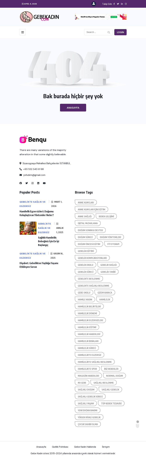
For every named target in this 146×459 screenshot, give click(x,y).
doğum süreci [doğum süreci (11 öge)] (85, 237)
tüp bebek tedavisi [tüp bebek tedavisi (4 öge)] (111, 403)
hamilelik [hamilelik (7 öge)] (104, 299)
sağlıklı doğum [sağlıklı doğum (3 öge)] (86, 389)
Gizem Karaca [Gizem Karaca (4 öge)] (105, 292)
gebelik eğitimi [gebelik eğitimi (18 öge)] (86, 251)
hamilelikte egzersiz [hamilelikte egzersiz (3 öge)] (89, 355)
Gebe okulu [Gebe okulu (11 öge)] (84, 292)
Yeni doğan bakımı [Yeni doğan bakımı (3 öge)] (87, 410)
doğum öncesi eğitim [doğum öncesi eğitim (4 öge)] (89, 244)
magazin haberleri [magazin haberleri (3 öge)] (88, 375)
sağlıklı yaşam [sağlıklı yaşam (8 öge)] (86, 403)
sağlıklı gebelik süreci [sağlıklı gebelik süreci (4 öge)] (90, 396)
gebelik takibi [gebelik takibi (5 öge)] (108, 272)
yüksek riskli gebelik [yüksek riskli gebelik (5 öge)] (89, 417)
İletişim (106, 446)
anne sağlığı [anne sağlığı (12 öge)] (85, 216)
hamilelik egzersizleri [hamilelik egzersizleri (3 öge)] (90, 320)
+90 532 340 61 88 (32, 169)
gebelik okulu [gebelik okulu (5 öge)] (85, 265)
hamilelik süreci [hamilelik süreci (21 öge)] (87, 348)
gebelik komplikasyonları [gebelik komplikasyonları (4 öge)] (92, 258)
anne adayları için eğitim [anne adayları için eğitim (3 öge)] (91, 209)
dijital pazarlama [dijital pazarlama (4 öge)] (88, 223)
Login (120, 32)
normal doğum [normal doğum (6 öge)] (114, 375)
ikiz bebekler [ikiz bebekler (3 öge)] (111, 369)
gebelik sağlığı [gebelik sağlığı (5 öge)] (108, 265)
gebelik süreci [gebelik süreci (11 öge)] (85, 272)
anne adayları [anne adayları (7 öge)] (86, 202)
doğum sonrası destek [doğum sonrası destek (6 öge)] (90, 230)
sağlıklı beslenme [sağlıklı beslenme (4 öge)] (104, 382)
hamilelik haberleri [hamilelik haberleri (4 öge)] (89, 334)
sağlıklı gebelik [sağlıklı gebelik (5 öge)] (110, 389)
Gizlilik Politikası (60, 446)
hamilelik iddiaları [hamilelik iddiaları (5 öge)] (88, 341)
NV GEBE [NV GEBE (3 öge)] (82, 382)
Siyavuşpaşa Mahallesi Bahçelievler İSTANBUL (45, 163)
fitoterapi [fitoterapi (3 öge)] (113, 244)
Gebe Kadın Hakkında (85, 446)
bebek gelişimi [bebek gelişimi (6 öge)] (106, 216)
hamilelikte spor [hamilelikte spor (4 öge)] (87, 369)
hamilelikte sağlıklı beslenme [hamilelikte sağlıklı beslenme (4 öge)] (95, 362)
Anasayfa (73, 107)
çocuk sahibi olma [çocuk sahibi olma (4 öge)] (88, 424)
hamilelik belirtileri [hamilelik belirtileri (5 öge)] (89, 306)
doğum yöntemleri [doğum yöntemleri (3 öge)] (110, 237)
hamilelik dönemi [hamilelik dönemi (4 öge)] (87, 313)
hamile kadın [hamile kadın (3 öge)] (85, 299)
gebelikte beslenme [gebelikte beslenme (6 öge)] (89, 278)
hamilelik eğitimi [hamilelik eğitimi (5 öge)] (87, 327)
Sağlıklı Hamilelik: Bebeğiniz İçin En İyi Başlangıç (48, 241)
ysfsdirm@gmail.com (32, 175)
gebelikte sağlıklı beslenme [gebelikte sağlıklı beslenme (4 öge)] (93, 285)
